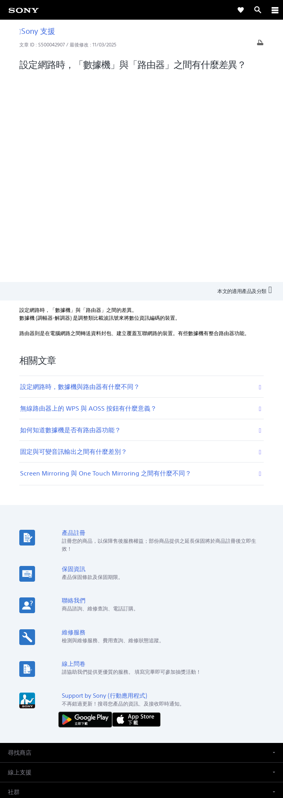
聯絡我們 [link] (193, 677)
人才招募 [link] (165, 677)
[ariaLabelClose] (274, 10)
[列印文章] (260, 44)
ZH (34, 636)
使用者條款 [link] (141, 742)
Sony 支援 (37, 30)
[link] (23, 10)
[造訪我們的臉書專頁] (133, 695)
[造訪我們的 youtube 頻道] (150, 695)
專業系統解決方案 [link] (100, 677)
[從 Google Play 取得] (87, 513)
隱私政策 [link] (141, 752)
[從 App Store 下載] (136, 513)
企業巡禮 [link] (138, 677)
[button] (141, 547)
